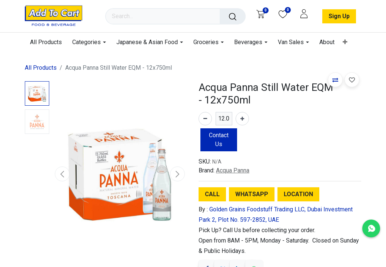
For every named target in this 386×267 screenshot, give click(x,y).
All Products (41, 67)
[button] (62, 174)
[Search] (233, 16)
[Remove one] (205, 118)
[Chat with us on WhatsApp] (371, 228)
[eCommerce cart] (260, 14)
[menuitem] (48, 42)
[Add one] (242, 118)
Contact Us (219, 140)
